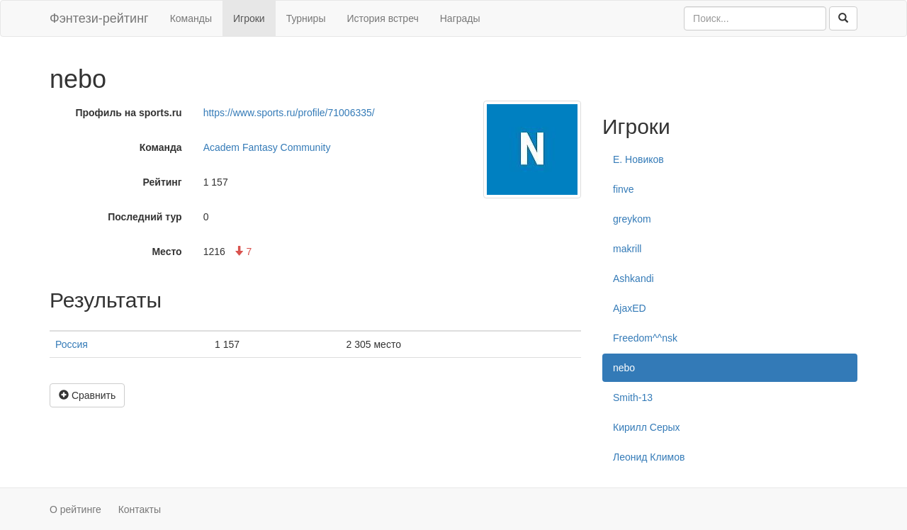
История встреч (382, 18)
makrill (627, 248)
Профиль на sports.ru (128, 112)
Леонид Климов (649, 457)
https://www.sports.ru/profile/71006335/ (289, 112)
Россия (71, 344)
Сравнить (87, 395)
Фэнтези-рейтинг (99, 18)
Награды (460, 18)
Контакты (139, 509)
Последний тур (145, 216)
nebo (624, 367)
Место (166, 251)
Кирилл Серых (646, 427)
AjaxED (629, 308)
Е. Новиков (638, 159)
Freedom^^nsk (645, 338)
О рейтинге (75, 509)
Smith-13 (633, 397)
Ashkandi (633, 278)
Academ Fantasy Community (267, 147)
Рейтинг (162, 182)
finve (623, 189)
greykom (632, 219)
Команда (161, 147)
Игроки (249, 18)
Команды (191, 18)
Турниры (306, 18)
